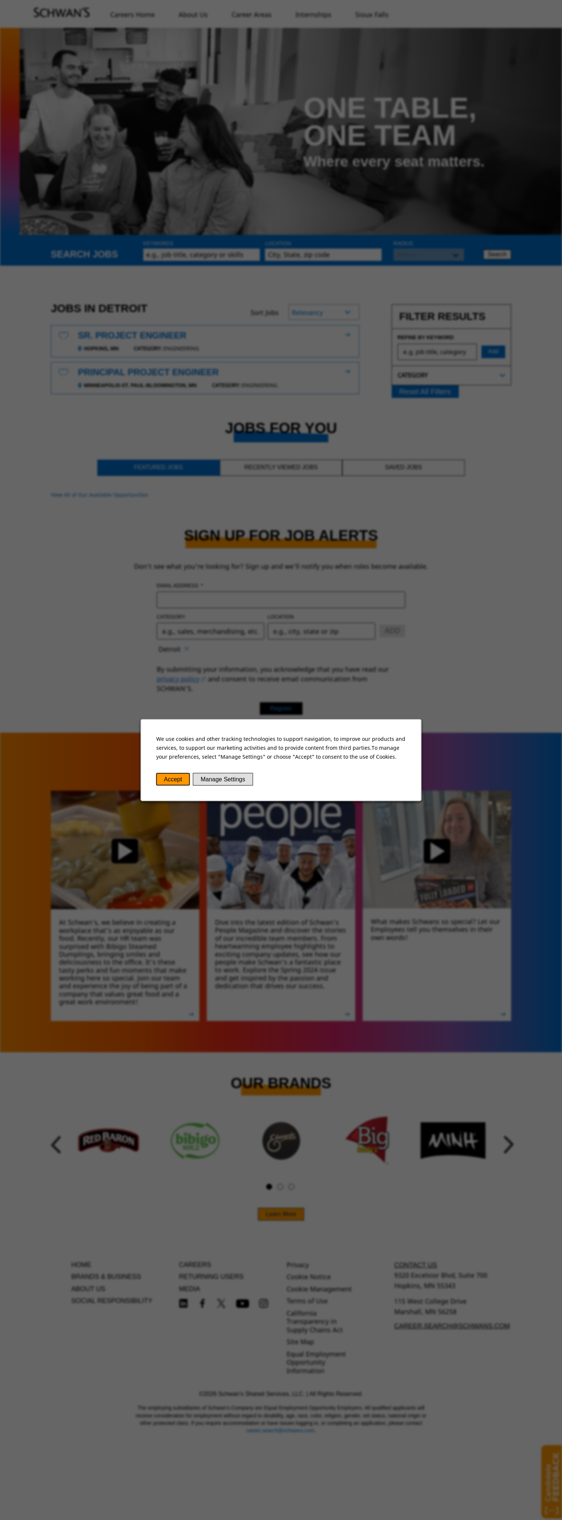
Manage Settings (222, 779)
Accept (173, 779)
